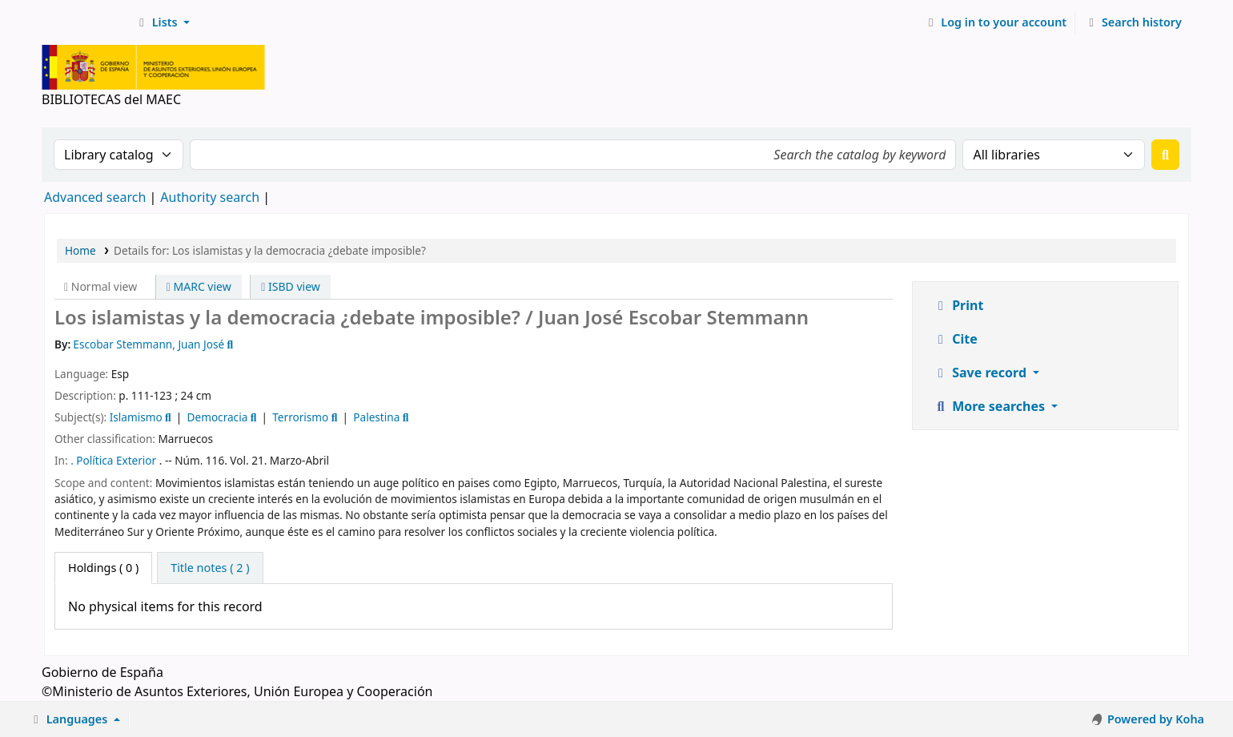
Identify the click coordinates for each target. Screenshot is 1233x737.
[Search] (1165, 154)
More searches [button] (990, 406)
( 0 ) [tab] (103, 567)
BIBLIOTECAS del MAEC (85, 22)
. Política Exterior (113, 460)
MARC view (199, 286)
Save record (981, 372)
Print (958, 305)
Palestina (376, 417)
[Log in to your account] (996, 22)
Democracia (217, 417)
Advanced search (95, 197)
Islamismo (136, 417)
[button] (162, 22)
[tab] (210, 568)
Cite (955, 339)
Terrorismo (300, 417)
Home (80, 250)
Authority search (209, 197)
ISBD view (290, 286)
